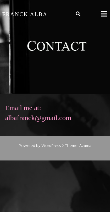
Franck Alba (25, 14)
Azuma (85, 146)
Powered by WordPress (40, 146)
